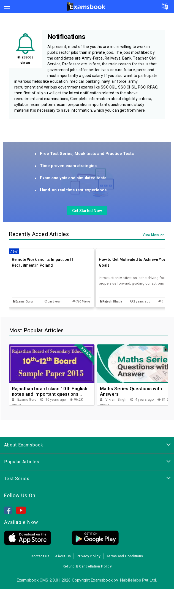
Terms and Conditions (124, 556)
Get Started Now (87, 210)
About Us (63, 556)
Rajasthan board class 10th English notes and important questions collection (50, 391)
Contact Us (40, 556)
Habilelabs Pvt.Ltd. (138, 580)
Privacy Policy (88, 556)
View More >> (153, 235)
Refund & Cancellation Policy (86, 566)
